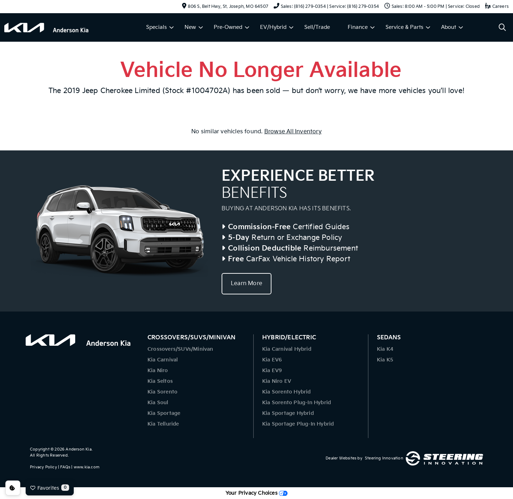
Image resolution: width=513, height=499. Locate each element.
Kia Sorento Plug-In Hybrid (296, 403)
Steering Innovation (384, 458)
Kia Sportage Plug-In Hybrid (298, 424)
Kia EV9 (272, 370)
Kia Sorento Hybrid (286, 392)
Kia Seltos (160, 381)
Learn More (246, 283)
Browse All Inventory (293, 131)
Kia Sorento (162, 392)
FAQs (65, 467)
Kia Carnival (162, 360)
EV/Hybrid (273, 27)
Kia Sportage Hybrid (288, 413)
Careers (497, 6)
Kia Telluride (163, 424)
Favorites (49, 487)
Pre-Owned (228, 27)
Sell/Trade (317, 27)
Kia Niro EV (276, 381)
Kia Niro (157, 370)
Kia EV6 (272, 360)
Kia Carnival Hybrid (286, 349)
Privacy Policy (43, 467)
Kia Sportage (163, 413)
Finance (358, 27)
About (448, 27)
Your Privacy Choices (256, 493)
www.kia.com (86, 467)
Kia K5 (385, 360)
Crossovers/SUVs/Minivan (180, 349)
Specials (156, 27)
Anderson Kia (78, 449)
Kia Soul (158, 403)
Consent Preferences (12, 487)
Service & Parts (404, 27)
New (190, 27)
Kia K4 (385, 349)
